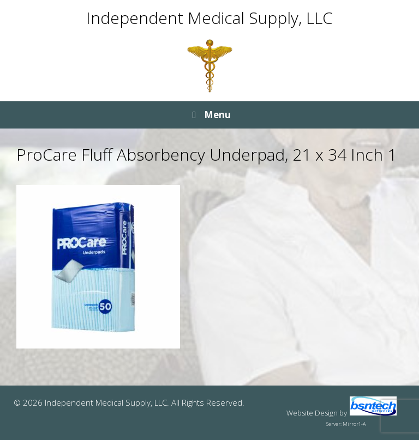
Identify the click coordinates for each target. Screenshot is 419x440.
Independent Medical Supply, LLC (209, 18)
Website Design (312, 413)
